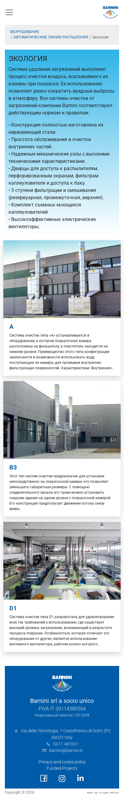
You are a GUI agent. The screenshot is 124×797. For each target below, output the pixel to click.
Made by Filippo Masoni (103, 792)
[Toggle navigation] (9, 12)
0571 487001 (65, 744)
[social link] (44, 778)
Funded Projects (62, 768)
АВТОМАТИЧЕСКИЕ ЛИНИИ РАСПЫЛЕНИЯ (51, 37)
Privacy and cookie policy (62, 762)
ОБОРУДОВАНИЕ (24, 32)
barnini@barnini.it (66, 750)
